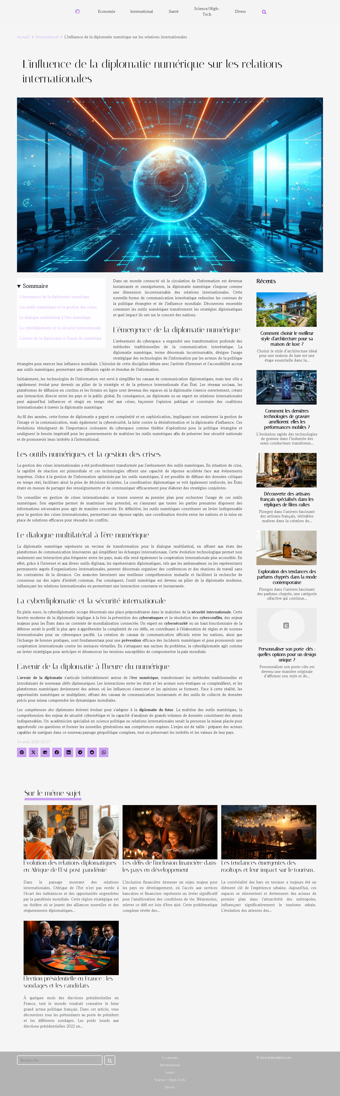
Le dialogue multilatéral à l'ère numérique (55, 317)
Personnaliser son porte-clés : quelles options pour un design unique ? (287, 654)
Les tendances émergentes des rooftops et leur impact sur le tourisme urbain (268, 869)
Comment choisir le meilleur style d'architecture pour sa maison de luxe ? (287, 339)
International (141, 11)
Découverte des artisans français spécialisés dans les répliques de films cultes (287, 499)
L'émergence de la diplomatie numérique (54, 296)
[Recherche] (59, 1060)
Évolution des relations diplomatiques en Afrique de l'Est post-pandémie (70, 866)
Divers (240, 11)
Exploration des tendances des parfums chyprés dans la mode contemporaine (287, 577)
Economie (106, 11)
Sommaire (35, 286)
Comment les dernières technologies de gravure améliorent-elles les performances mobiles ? (287, 419)
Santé (173, 11)
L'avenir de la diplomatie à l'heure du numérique (60, 338)
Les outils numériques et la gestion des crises (58, 307)
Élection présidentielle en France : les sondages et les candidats (68, 982)
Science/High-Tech (207, 11)
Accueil (23, 37)
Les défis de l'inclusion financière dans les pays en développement (169, 866)
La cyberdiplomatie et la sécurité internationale (60, 328)
